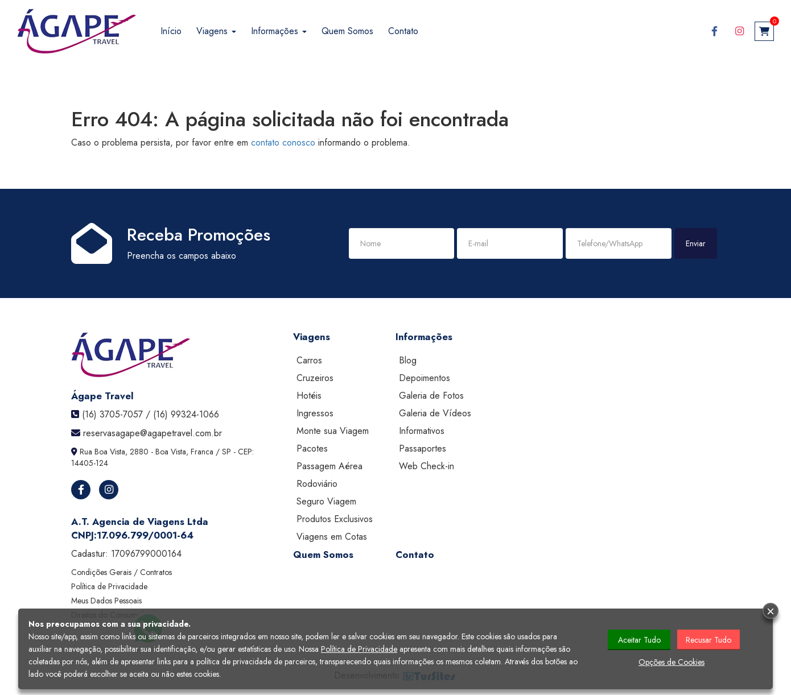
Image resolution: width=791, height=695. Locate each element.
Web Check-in (426, 466)
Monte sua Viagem (332, 430)
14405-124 (89, 463)
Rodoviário (316, 483)
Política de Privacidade (109, 586)
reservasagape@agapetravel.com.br (152, 433)
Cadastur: (126, 554)
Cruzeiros (314, 377)
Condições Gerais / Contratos (121, 572)
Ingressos (314, 413)
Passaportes (422, 448)
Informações (279, 31)
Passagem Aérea (329, 466)
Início (171, 31)
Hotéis (309, 395)
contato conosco (283, 142)
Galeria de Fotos (431, 395)
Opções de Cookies (671, 662)
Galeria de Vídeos (435, 413)
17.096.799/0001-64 (145, 535)
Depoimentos (424, 377)
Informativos (421, 430)
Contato (403, 31)
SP (226, 451)
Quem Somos (347, 31)
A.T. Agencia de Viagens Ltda (139, 521)
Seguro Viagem (326, 501)
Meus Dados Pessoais (106, 600)
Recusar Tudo (708, 640)
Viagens (216, 31)
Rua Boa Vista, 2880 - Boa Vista (133, 451)
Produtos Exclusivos (334, 519)
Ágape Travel (102, 396)
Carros (309, 360)
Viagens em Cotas (331, 536)
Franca (202, 451)
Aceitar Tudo (639, 640)
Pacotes (312, 448)
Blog (408, 360)
